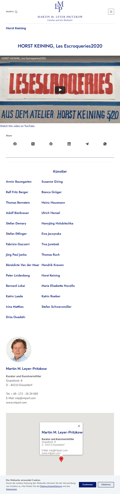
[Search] (11, 11)
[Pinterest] (51, 144)
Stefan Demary (16, 223)
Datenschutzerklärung (51, 486)
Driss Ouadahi (15, 317)
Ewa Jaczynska (51, 233)
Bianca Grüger (52, 192)
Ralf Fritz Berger (17, 192)
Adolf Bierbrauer (17, 213)
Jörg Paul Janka (16, 254)
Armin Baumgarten (19, 181)
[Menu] (111, 12)
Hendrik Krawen (53, 265)
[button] (61, 459)
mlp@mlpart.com (25, 398)
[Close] (79, 426)
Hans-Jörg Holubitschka (57, 223)
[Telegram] (87, 144)
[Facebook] (15, 144)
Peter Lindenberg (18, 275)
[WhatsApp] (105, 144)
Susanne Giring (52, 181)
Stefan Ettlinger (16, 233)
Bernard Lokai (15, 286)
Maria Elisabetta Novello (58, 286)
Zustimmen (87, 484)
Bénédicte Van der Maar (22, 265)
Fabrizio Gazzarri (18, 244)
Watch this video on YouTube (17, 126)
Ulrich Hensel (51, 213)
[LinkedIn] (69, 144)
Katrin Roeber (51, 296)
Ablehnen (106, 484)
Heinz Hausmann (53, 202)
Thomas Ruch (51, 254)
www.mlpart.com (16, 402)
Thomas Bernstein (18, 202)
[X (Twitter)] (33, 144)
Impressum (11, 489)
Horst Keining (16, 28)
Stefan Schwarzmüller (56, 306)
